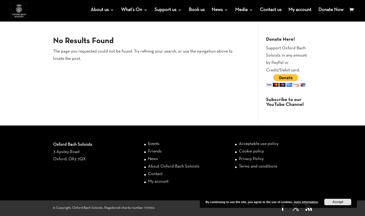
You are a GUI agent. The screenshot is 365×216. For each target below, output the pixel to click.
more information (306, 202)
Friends (155, 151)
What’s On (131, 10)
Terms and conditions (258, 166)
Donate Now (330, 10)
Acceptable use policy (258, 144)
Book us (197, 10)
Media (241, 10)
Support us (165, 10)
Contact (155, 174)
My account (299, 10)
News (217, 10)
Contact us (270, 10)
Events (154, 144)
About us (100, 10)
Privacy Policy (251, 159)
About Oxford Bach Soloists (173, 166)
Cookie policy (251, 151)
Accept (337, 202)
